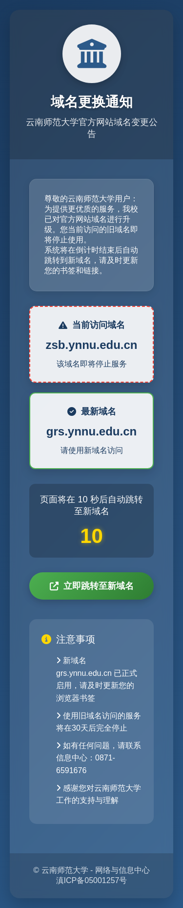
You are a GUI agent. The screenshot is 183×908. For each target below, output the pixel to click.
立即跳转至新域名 (92, 586)
